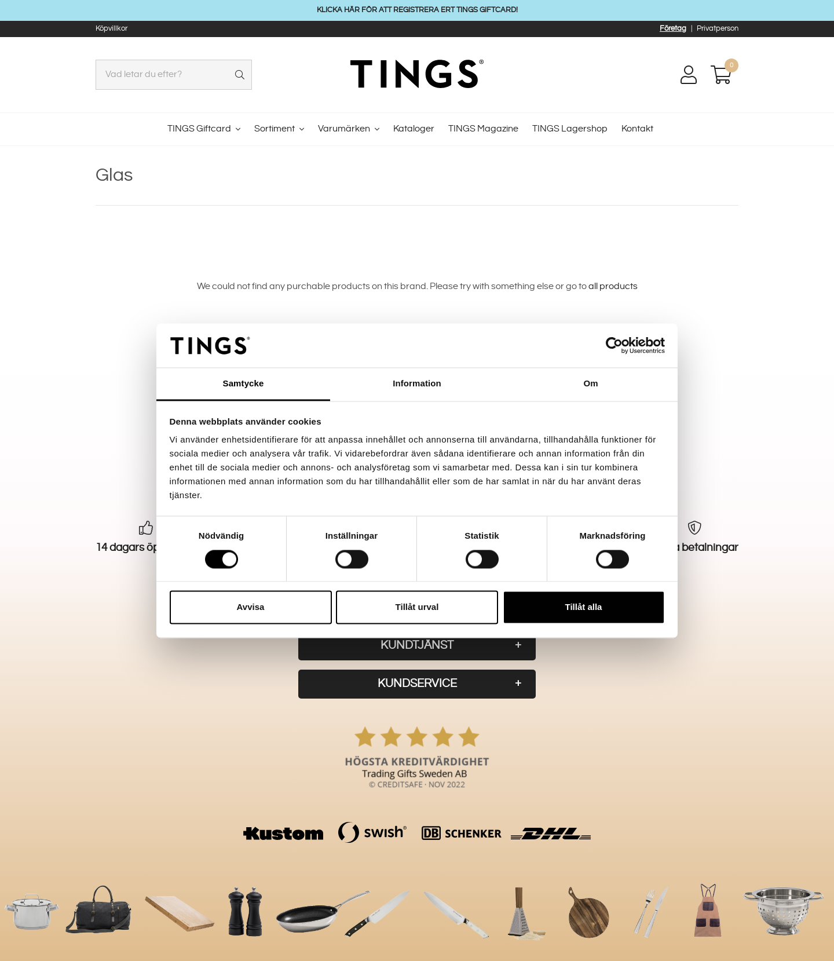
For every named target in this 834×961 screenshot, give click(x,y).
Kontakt (637, 129)
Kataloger (413, 129)
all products (613, 286)
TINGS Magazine (483, 129)
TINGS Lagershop (570, 129)
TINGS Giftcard (199, 129)
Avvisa (251, 607)
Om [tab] (590, 384)
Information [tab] (417, 384)
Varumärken (344, 129)
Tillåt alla (583, 607)
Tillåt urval (417, 607)
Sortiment (274, 129)
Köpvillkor (111, 28)
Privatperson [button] (717, 28)
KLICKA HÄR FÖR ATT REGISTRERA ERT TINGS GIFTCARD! (417, 10)
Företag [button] (673, 28)
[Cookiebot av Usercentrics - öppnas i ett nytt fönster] (614, 345)
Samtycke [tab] (243, 384)
